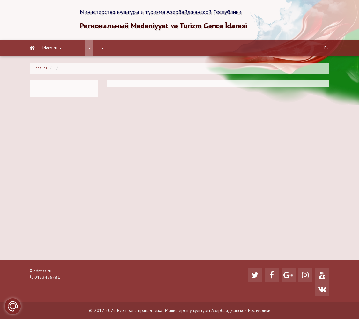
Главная (41, 68)
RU (327, 48)
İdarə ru (52, 48)
